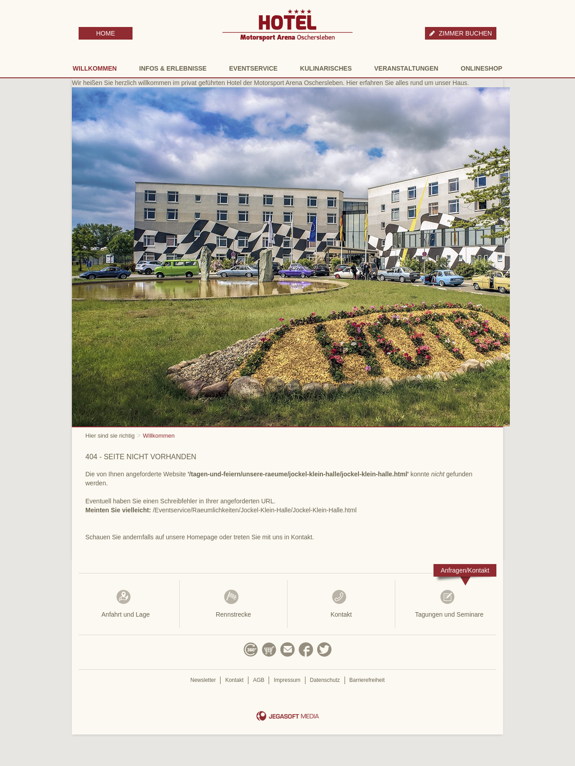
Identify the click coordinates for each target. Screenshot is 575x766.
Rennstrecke (233, 603)
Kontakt (341, 603)
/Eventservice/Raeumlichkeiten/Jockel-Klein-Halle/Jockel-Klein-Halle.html (255, 510)
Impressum (287, 680)
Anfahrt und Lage (125, 603)
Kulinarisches (326, 68)
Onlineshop (482, 68)
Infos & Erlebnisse (173, 68)
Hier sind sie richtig (110, 435)
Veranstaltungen (406, 68)
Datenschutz (325, 680)
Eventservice (253, 68)
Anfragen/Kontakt (465, 570)
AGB (258, 680)
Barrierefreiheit (367, 680)
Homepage (202, 537)
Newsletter (203, 680)
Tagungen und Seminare (449, 603)
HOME (105, 33)
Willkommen (95, 68)
